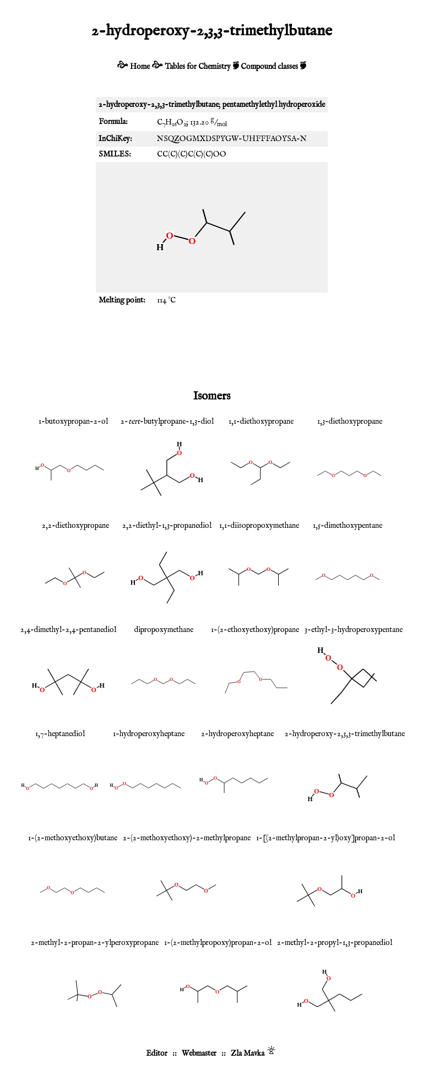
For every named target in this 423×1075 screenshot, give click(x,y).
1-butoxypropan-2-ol (73, 421)
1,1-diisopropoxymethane (259, 526)
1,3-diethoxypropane (349, 421)
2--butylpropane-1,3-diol (167, 421)
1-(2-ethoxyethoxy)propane (255, 630)
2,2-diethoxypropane (75, 526)
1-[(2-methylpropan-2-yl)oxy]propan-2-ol (325, 838)
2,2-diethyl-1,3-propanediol (167, 526)
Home (140, 67)
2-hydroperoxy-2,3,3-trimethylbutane (345, 734)
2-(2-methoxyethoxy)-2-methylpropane (187, 838)
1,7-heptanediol (60, 734)
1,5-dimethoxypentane (347, 526)
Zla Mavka (247, 1053)
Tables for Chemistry (198, 67)
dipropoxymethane (163, 630)
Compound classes (269, 67)
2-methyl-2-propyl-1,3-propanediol (334, 943)
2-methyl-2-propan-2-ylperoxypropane (95, 943)
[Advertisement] (211, 346)
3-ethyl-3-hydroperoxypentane (354, 630)
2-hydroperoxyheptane (237, 734)
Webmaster (199, 1053)
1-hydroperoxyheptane (149, 734)
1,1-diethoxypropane (261, 421)
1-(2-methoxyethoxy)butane (72, 838)
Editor (156, 1053)
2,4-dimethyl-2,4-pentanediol (68, 630)
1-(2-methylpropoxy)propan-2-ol (218, 943)
